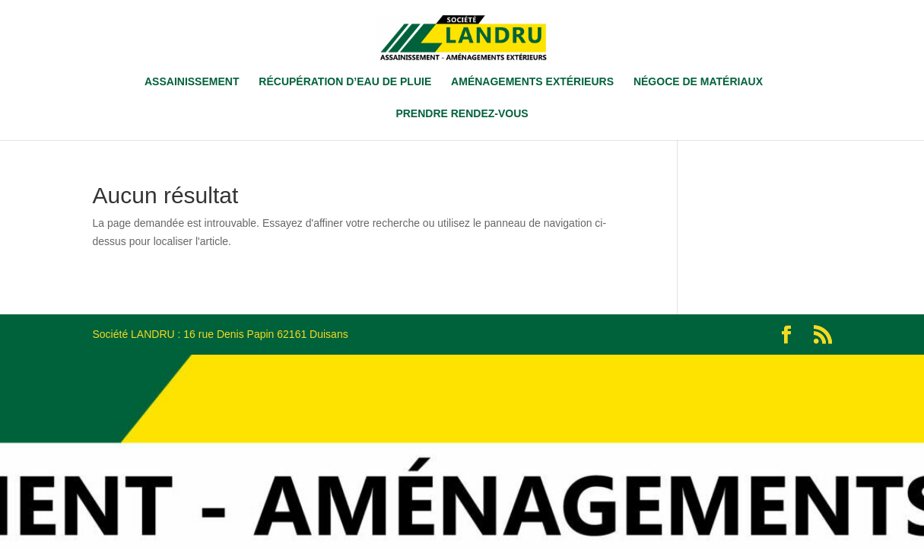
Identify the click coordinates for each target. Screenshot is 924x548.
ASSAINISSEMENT (191, 82)
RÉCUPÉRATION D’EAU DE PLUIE (345, 82)
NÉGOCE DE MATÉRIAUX (698, 82)
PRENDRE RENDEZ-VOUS (461, 113)
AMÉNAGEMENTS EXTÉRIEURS (532, 82)
